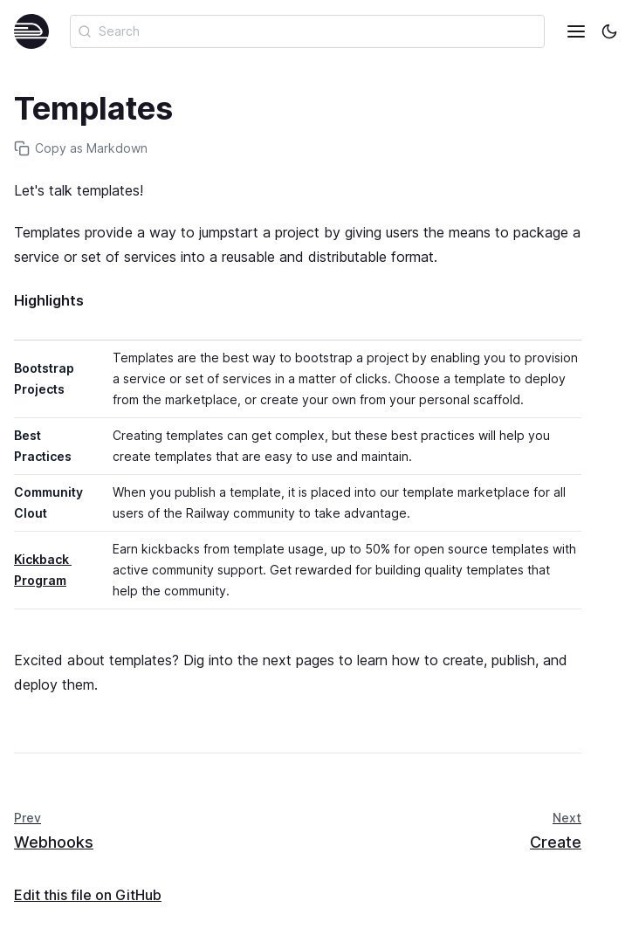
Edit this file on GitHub (87, 895)
